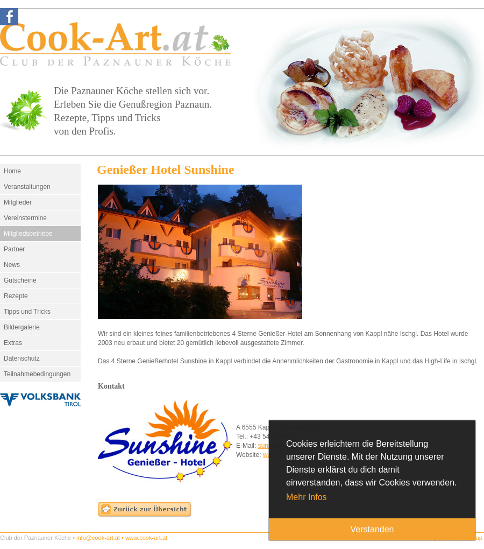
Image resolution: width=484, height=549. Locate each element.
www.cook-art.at (146, 537)
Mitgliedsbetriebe (28, 233)
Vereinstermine (25, 218)
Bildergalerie (22, 327)
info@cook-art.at (98, 537)
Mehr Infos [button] (306, 497)
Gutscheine (20, 280)
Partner (14, 249)
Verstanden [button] (372, 529)
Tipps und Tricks (27, 311)
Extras (13, 343)
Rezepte (16, 296)
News (12, 265)
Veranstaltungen (27, 187)
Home (12, 171)
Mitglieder (18, 202)
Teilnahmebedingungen (37, 374)
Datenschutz (22, 358)
